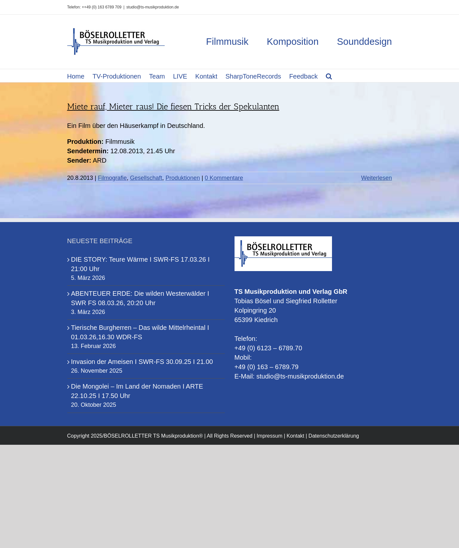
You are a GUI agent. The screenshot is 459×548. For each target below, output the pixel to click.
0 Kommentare (224, 178)
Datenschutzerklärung (334, 436)
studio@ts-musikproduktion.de (152, 7)
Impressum (269, 436)
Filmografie (112, 178)
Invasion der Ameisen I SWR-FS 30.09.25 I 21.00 (142, 361)
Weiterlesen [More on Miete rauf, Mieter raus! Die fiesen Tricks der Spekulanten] (376, 178)
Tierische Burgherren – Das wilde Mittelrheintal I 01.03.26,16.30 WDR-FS (140, 332)
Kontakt (295, 436)
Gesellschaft (146, 178)
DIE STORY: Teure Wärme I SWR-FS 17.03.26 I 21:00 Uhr (140, 264)
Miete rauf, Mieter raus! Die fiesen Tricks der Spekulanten (173, 107)
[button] (329, 75)
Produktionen (182, 178)
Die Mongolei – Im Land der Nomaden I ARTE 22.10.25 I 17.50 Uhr (137, 391)
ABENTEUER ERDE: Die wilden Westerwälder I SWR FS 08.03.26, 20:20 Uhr (140, 298)
